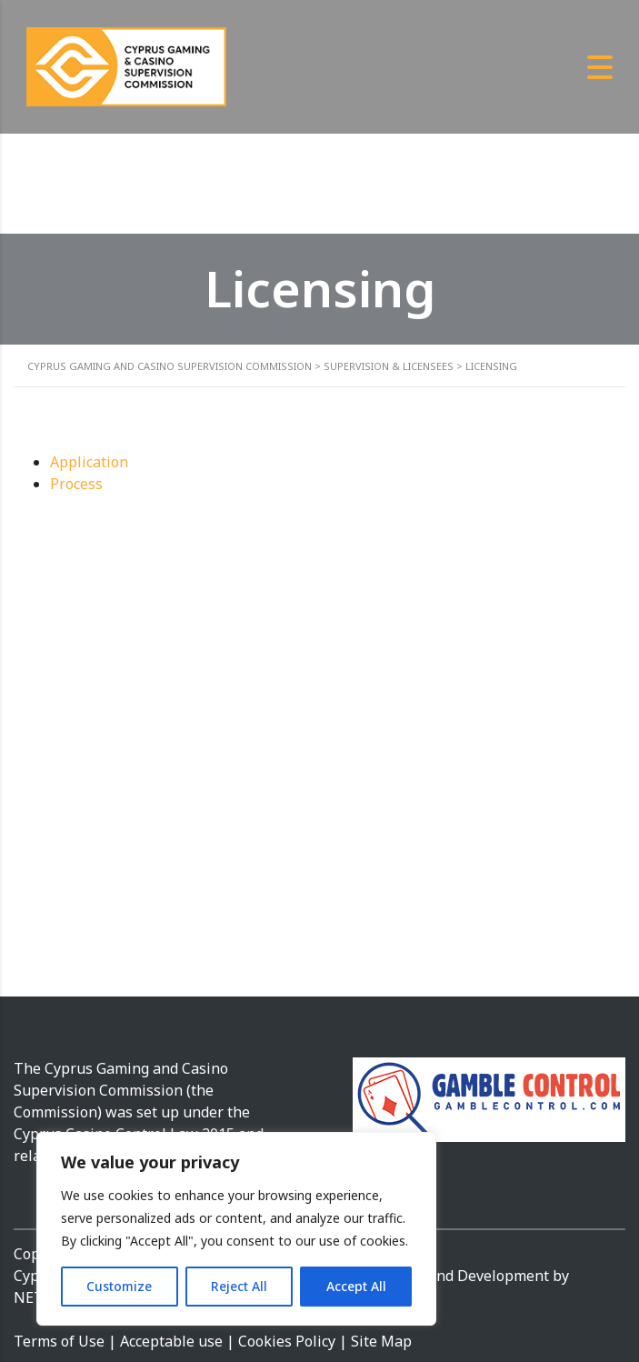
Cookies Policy (288, 1341)
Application (89, 462)
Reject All (239, 1286)
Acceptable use (171, 1341)
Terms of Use (59, 1341)
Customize (119, 1286)
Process (76, 484)
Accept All (356, 1286)
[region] (236, 1229)
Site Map (381, 1341)
